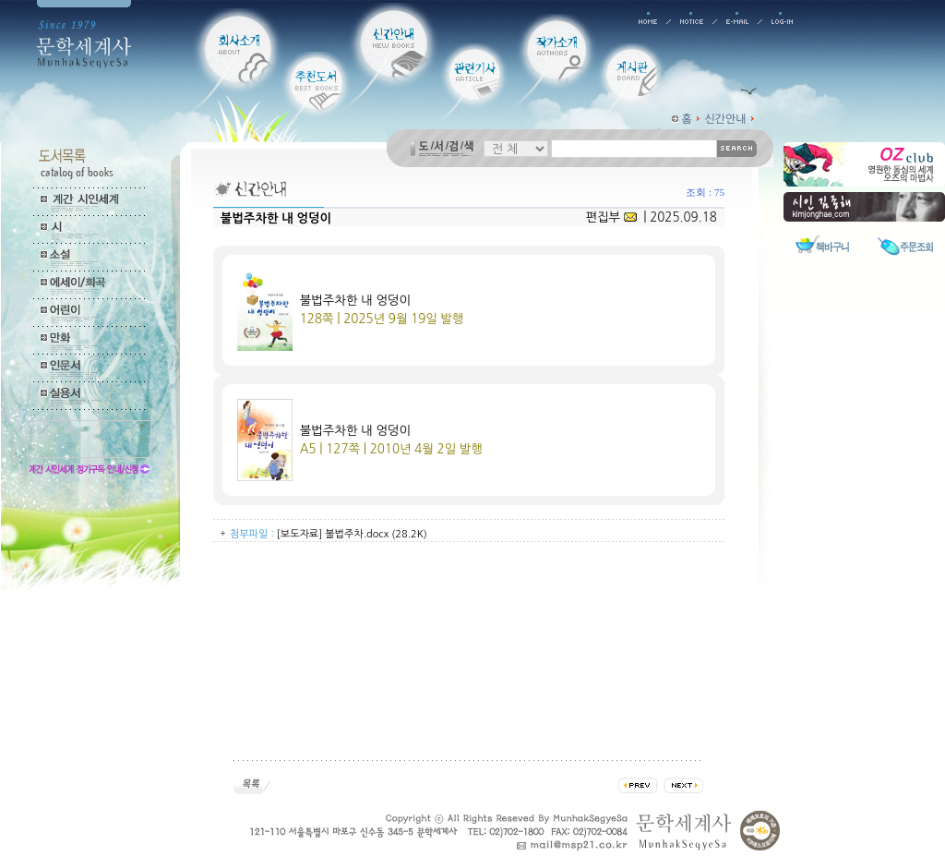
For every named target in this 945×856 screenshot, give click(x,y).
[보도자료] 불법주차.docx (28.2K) (352, 534)
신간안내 (726, 119)
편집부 (610, 217)
